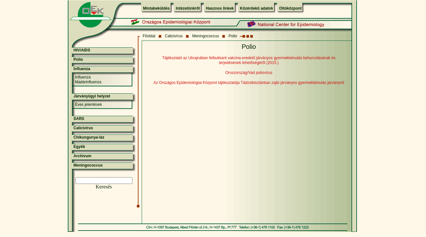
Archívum (82, 156)
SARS (79, 118)
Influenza (82, 69)
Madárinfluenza (88, 82)
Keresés (104, 186)
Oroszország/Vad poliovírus (248, 72)
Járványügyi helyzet (92, 96)
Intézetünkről (188, 8)
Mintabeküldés (156, 8)
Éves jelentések (88, 104)
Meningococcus (205, 36)
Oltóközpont (290, 8)
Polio (232, 36)
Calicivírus (173, 36)
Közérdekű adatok (256, 8)
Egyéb (79, 146)
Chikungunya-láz (89, 137)
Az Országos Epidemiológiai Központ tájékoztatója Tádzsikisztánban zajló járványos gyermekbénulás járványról (249, 82)
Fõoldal (149, 36)
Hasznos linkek (220, 8)
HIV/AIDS (82, 50)
